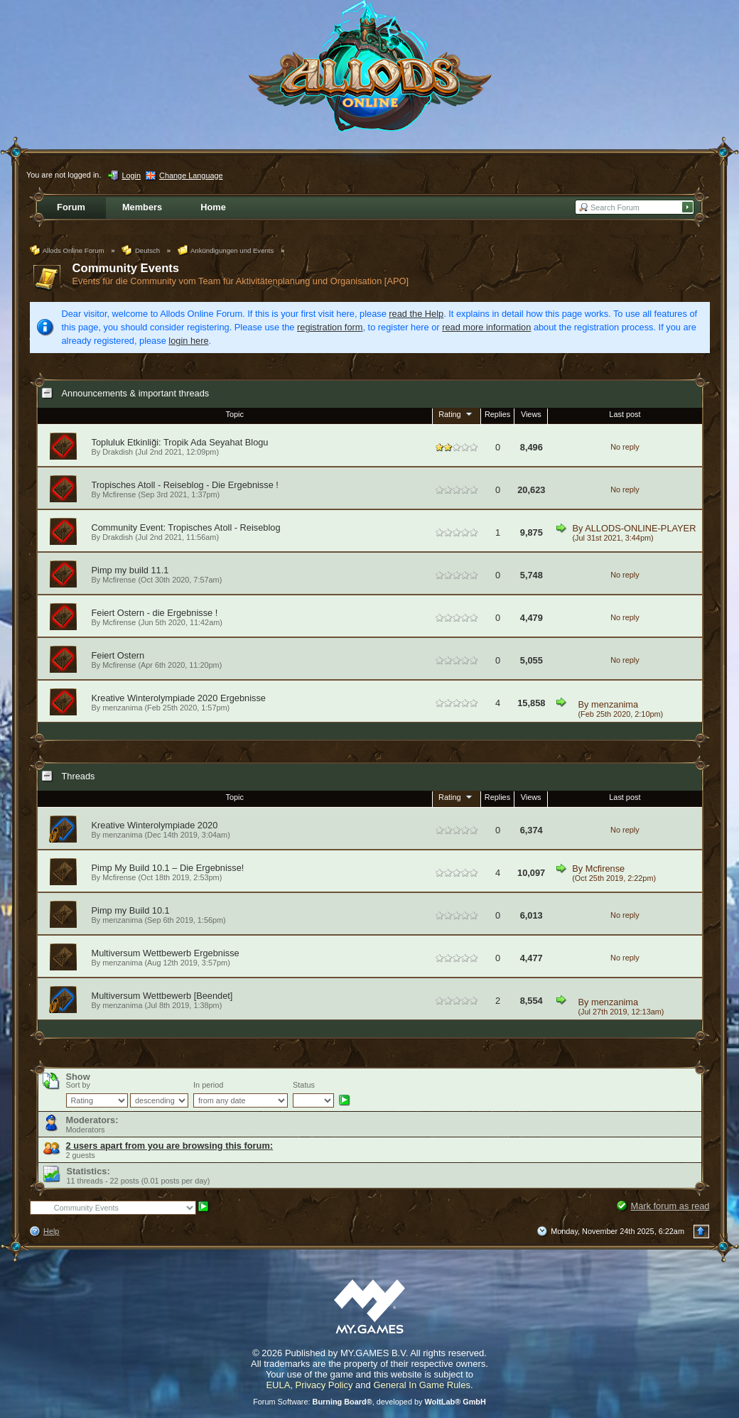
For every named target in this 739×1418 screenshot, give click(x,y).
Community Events (126, 268)
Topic (235, 414)
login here (188, 340)
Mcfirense (119, 494)
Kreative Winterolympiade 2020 (155, 825)
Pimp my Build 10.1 (131, 910)
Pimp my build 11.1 (130, 570)
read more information (486, 327)
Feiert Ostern (118, 655)
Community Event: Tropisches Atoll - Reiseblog (186, 527)
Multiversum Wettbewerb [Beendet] (162, 995)
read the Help (416, 313)
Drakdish (117, 452)
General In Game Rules (421, 1385)
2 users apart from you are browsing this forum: (170, 1145)
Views (531, 414)
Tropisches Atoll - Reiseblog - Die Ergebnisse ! (185, 485)
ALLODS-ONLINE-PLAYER (640, 528)
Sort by (78, 1085)
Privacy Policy (324, 1385)
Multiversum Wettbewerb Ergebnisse (165, 953)
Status (304, 1085)
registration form (329, 327)
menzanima (614, 704)
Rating (456, 413)
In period (208, 1085)
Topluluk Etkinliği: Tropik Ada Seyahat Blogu (180, 442)
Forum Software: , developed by (369, 1401)
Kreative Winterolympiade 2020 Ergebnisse (179, 698)
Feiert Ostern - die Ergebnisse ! (155, 612)
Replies (497, 414)
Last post (624, 414)
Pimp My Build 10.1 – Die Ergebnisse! (168, 867)
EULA (278, 1385)
